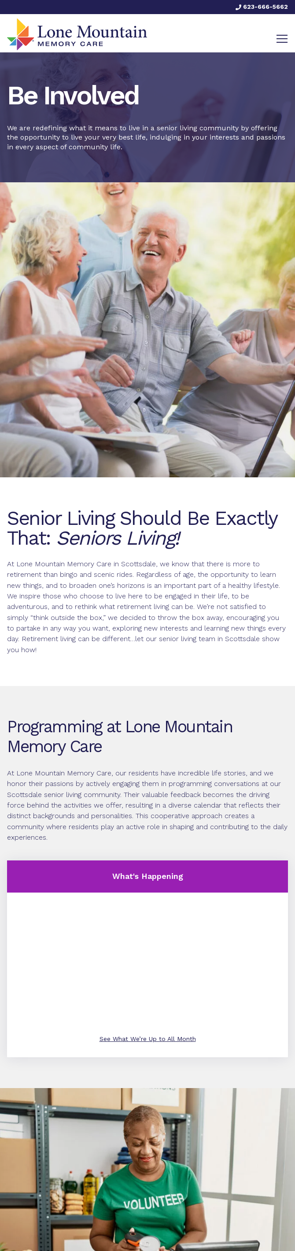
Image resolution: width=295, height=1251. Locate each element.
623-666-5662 (262, 6)
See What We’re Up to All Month (148, 1038)
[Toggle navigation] (282, 39)
